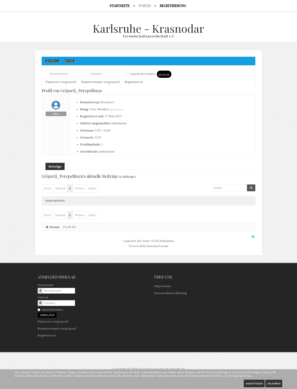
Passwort (43, 298)
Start (47, 189)
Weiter (79, 189)
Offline (56, 114)
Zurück (60, 189)
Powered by (137, 246)
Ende (92, 189)
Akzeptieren (254, 383)
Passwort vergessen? (61, 82)
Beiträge (55, 167)
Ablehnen (273, 383)
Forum (54, 227)
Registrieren (134, 82)
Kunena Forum (157, 246)
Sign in (164, 75)
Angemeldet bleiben (141, 74)
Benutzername (46, 285)
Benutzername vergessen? (100, 82)
